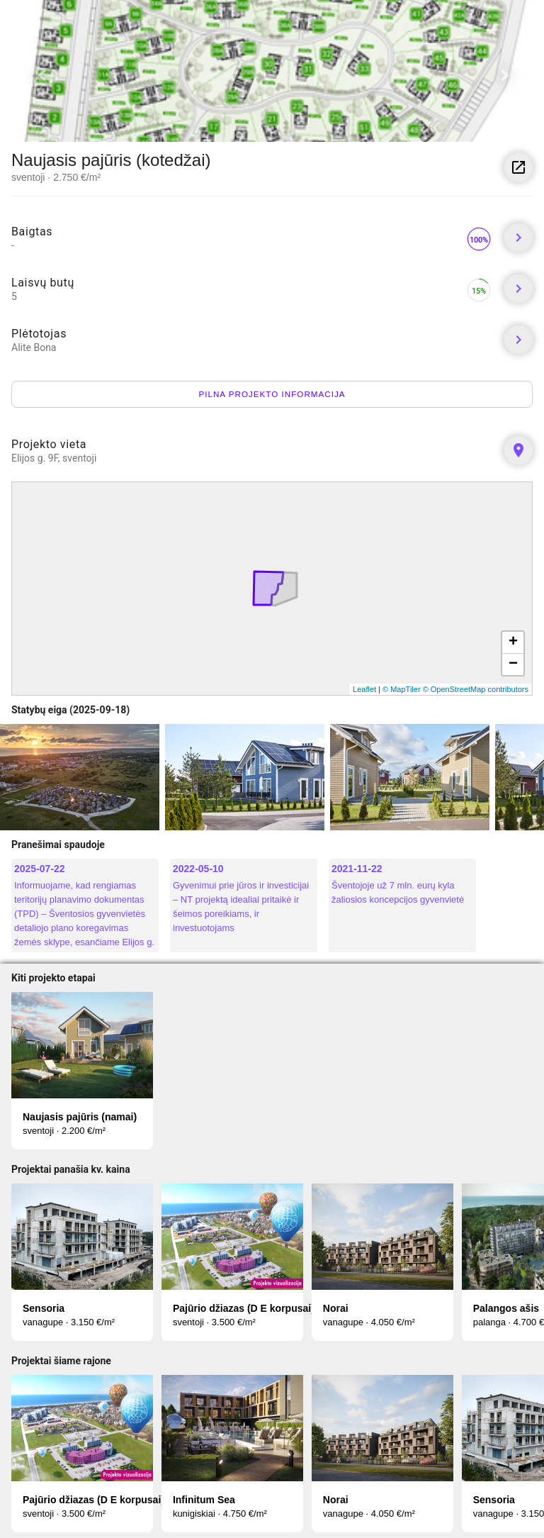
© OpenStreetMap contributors (475, 689)
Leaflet (364, 689)
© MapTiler (401, 689)
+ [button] (513, 642)
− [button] (513, 664)
